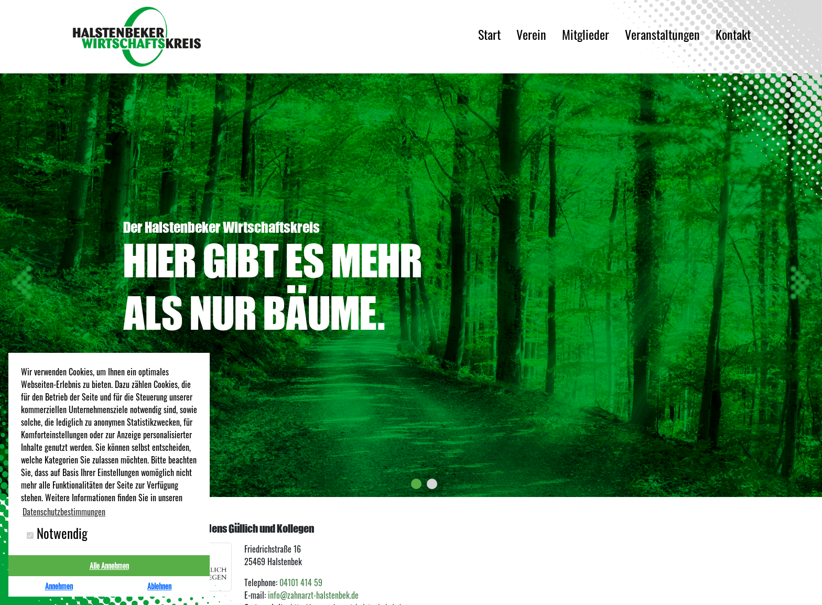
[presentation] (24, 283)
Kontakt (733, 37)
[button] (416, 484)
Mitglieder (585, 37)
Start (489, 37)
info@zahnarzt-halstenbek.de (313, 595)
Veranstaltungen (662, 37)
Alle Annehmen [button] (109, 565)
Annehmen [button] (59, 585)
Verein (531, 37)
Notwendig (57, 533)
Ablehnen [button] (159, 585)
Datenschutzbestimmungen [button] (64, 511)
